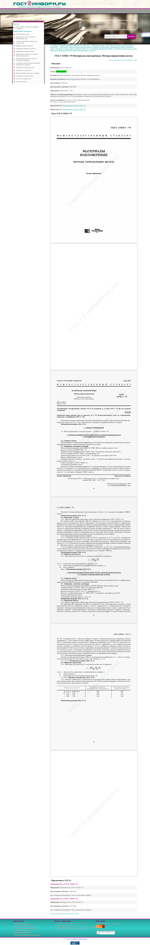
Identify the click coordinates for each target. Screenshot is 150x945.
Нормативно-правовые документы (26, 48)
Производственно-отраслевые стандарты (27, 73)
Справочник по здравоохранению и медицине (27, 935)
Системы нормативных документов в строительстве (26, 42)
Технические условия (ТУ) (23, 70)
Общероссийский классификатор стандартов (74, 45)
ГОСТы (26, 11)
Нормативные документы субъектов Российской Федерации (26, 59)
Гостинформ (54, 45)
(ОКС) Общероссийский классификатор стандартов (27, 27)
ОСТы (40, 11)
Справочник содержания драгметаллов (25, 926)
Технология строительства (23, 78)
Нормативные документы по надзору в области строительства (27, 55)
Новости (53, 11)
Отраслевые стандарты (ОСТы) (25, 67)
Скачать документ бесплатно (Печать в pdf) (122, 60)
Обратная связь (64, 11)
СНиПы (34, 11)
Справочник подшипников (21, 930)
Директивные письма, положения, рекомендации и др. (25, 37)
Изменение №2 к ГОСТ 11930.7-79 (74, 109)
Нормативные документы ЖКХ (25, 51)
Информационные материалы (24, 46)
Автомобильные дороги (23, 34)
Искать (131, 36)
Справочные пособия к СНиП (24, 76)
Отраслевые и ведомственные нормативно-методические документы (28, 63)
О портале (18, 11)
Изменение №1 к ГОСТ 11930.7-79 (74, 105)
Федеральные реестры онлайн (22, 932)
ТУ (46, 11)
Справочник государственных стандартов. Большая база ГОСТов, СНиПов (39, 7)
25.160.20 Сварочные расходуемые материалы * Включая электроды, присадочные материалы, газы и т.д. (93, 49)
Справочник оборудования (21, 923)
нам (63, 927)
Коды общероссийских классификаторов (25, 928)
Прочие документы (21, 81)
